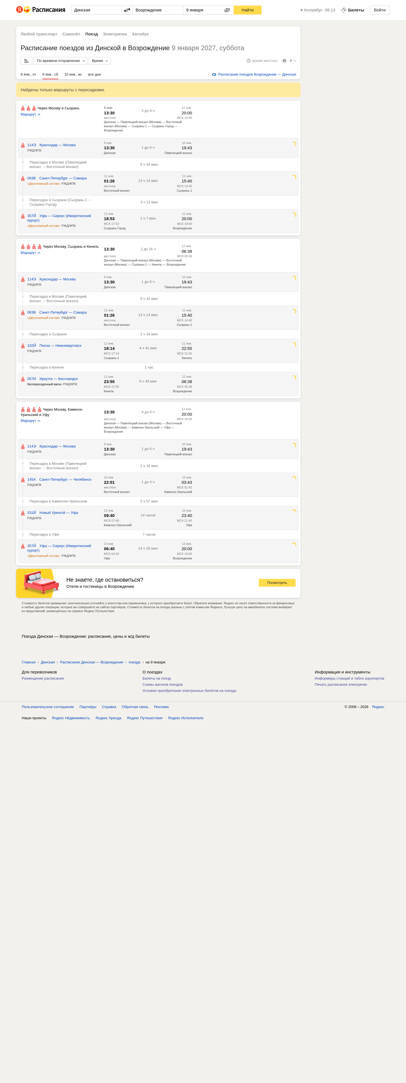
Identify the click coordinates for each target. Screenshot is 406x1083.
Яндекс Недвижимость (71, 718)
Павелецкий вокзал (178, 153)
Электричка (115, 34)
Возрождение (182, 228)
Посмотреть (277, 583)
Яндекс (378, 707)
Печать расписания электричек (341, 684)
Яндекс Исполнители (186, 718)
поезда (134, 662)
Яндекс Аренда (108, 718)
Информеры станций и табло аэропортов (349, 678)
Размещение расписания (43, 678)
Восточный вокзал (117, 190)
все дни (94, 74)
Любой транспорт (39, 34)
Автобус (140, 34)
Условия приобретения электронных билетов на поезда (189, 691)
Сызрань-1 (184, 190)
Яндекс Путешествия (145, 718)
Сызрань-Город (114, 228)
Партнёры (87, 707)
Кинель (187, 358)
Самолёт (71, 34)
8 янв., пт (28, 74)
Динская (109, 153)
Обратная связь (135, 707)
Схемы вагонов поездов (162, 684)
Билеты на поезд (156, 678)
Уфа (189, 525)
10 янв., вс (73, 74)
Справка (109, 707)
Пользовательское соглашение (48, 707)
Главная (28, 662)
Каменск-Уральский (178, 492)
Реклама (161, 707)
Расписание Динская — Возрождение (91, 662)
